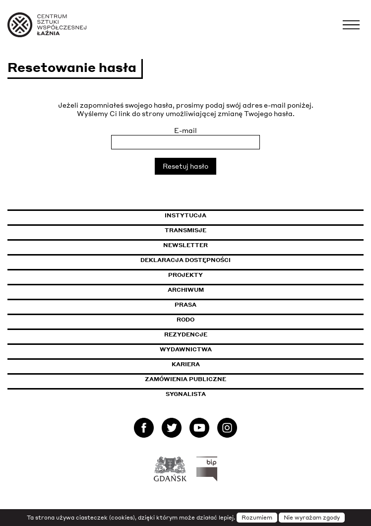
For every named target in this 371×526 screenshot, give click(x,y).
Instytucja (185, 215)
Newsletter (185, 245)
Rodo (185, 319)
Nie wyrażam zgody (312, 517)
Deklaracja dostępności (185, 260)
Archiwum (186, 289)
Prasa (185, 304)
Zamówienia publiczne (208, 379)
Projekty (185, 274)
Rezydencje (185, 334)
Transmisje (228, 230)
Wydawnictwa (186, 349)
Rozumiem (257, 517)
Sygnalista (186, 394)
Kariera (186, 364)
